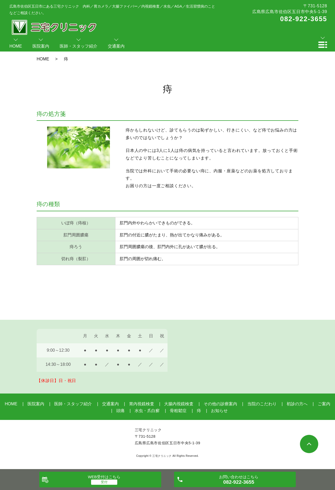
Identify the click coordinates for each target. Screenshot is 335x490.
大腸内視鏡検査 (178, 404)
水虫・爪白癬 (147, 410)
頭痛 (120, 410)
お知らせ (219, 410)
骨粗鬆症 (178, 410)
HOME (43, 59)
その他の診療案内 (220, 404)
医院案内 (35, 404)
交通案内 (110, 404)
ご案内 (324, 404)
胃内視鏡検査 (141, 404)
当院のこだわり (262, 404)
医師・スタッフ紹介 (73, 404)
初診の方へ (297, 404)
